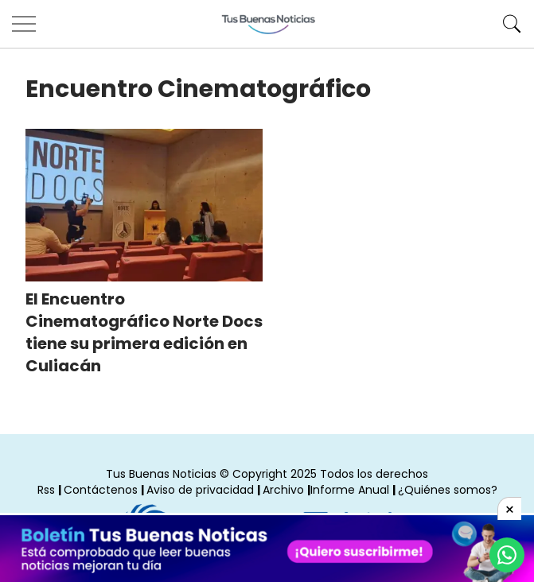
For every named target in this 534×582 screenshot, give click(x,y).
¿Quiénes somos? (447, 490)
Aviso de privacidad (200, 490)
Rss (46, 490)
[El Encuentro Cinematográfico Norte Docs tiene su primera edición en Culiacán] (144, 205)
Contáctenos (101, 490)
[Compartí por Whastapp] (506, 554)
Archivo (283, 490)
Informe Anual (349, 490)
